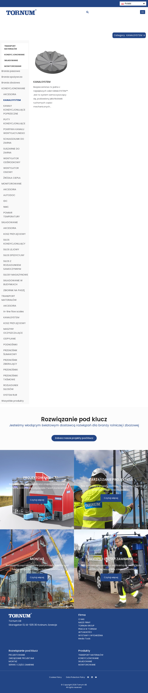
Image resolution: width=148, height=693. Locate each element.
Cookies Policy (55, 677)
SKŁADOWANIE (11, 60)
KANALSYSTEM (41, 82)
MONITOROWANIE (12, 66)
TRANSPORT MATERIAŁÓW (10, 47)
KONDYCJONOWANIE (14, 54)
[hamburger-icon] (142, 12)
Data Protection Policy (75, 677)
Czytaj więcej (37, 499)
